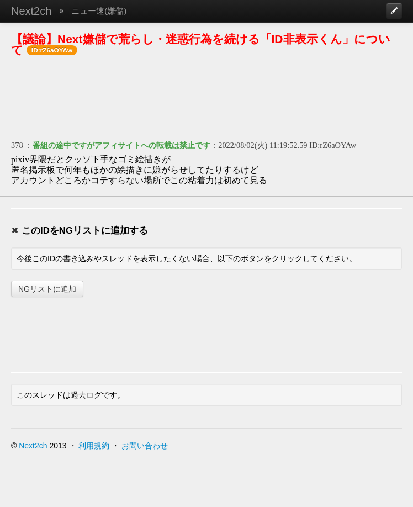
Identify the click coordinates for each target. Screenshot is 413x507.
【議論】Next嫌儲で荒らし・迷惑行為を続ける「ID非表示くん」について (200, 44)
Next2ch (31, 11)
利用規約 (93, 445)
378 (17, 145)
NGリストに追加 (47, 288)
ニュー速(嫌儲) (98, 10)
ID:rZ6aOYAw (332, 145)
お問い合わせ (144, 445)
